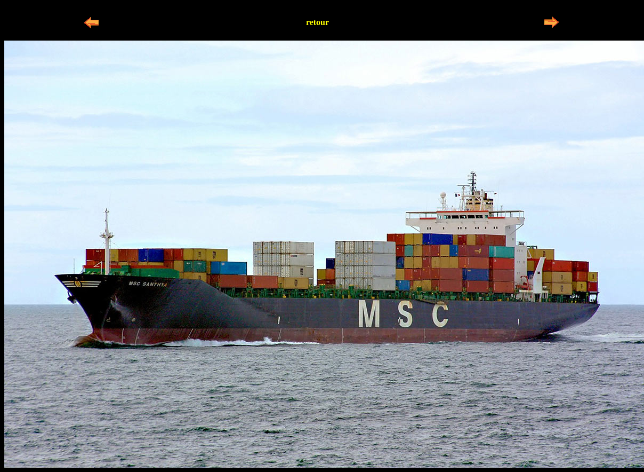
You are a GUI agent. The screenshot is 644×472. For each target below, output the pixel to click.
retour (317, 22)
